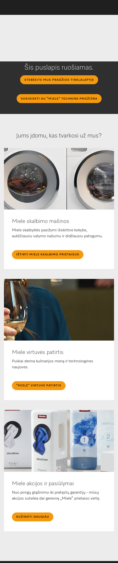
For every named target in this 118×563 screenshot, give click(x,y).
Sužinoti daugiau (32, 516)
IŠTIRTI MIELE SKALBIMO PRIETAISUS (47, 254)
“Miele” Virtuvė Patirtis (38, 385)
